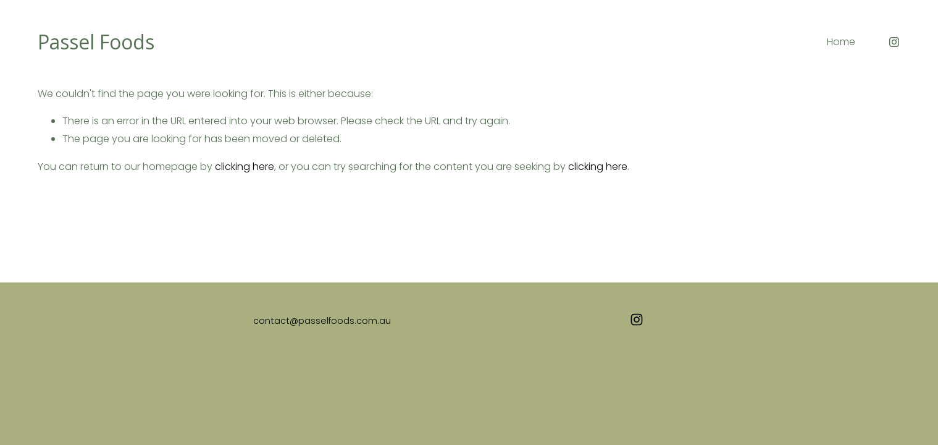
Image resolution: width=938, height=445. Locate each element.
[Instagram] (894, 42)
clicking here (244, 166)
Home (841, 42)
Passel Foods (96, 41)
